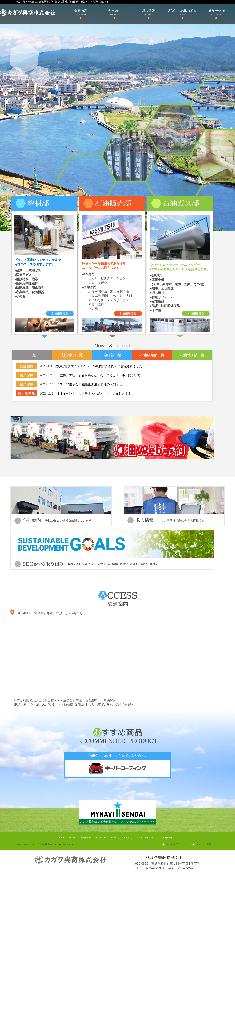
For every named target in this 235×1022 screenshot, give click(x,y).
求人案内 (128, 837)
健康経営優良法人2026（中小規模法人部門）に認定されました (99, 366)
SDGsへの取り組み (146, 837)
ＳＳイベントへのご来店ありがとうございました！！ (94, 393)
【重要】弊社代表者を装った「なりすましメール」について (98, 375)
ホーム (61, 837)
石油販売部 (85, 837)
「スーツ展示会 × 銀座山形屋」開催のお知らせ (89, 384)
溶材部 (72, 837)
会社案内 (115, 837)
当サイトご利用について (207, 844)
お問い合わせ (166, 837)
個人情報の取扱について (177, 844)
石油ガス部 (100, 837)
